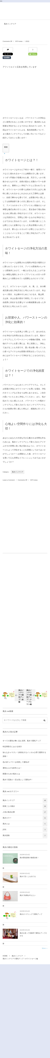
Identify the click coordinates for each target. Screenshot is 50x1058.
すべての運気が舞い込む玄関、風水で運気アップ (22, 741)
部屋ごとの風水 (25, 806)
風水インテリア (10, 24)
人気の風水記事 (25, 812)
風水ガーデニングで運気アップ (31, 914)
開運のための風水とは (11, 774)
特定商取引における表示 (12, 747)
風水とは (25, 824)
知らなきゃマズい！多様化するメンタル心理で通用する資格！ (24, 754)
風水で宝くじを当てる (28, 876)
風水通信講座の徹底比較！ (29, 858)
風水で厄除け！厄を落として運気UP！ (18, 780)
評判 (25, 829)
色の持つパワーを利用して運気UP (16, 762)
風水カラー (25, 818)
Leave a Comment (9, 480)
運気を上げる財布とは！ (12, 768)
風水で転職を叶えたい (28, 895)
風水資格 (25, 835)
